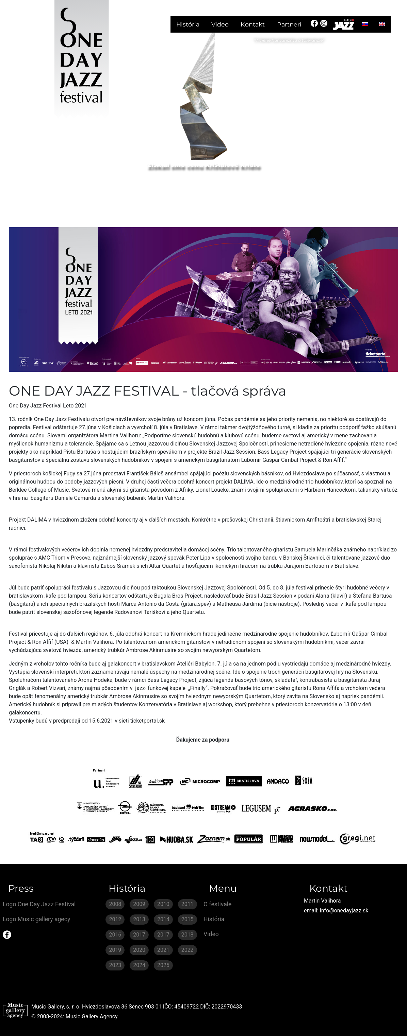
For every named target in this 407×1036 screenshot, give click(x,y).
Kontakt (253, 24)
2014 (163, 919)
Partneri (289, 24)
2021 (163, 950)
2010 (163, 904)
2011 (187, 904)
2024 (139, 965)
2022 (187, 950)
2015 (187, 919)
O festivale (217, 904)
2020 (139, 950)
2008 (115, 904)
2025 (163, 965)
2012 (115, 919)
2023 (115, 965)
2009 (139, 904)
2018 (187, 934)
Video (220, 24)
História (187, 24)
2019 (115, 950)
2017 (139, 934)
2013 (139, 919)
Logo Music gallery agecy (36, 919)
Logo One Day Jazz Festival (39, 904)
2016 (115, 934)
